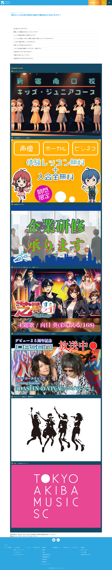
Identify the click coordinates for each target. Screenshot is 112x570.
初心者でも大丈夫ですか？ (21, 28)
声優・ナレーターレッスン (19, 549)
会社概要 (82, 547)
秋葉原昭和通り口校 (46, 554)
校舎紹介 (44, 547)
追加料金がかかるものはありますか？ (24, 58)
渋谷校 (43, 552)
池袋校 (43, 549)
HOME (6, 545)
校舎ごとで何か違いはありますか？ (23, 45)
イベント (29, 547)
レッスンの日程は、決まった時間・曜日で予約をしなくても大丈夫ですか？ (34, 38)
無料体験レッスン (95, 2)
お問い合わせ (66, 547)
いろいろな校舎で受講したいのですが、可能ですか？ (28, 48)
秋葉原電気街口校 (45, 557)
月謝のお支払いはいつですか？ (22, 55)
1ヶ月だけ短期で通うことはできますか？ (25, 42)
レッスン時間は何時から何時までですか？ (25, 35)
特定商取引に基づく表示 (86, 554)
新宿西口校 (44, 561)
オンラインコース (45, 564)
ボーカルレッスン (17, 552)
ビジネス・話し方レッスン (19, 554)
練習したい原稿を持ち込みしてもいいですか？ (26, 32)
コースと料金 (16, 547)
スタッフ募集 (83, 552)
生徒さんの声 (36, 547)
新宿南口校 (44, 559)
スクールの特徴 (8, 547)
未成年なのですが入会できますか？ (23, 52)
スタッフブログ (75, 547)
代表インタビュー (84, 549)
